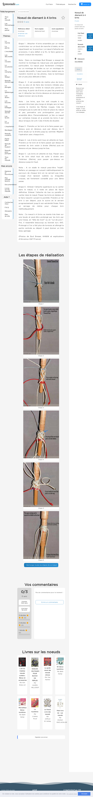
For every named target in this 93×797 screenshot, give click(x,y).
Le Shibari (7, 76)
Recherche (72, 4)
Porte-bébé (7, 139)
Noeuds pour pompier (8, 152)
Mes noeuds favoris (7, 179)
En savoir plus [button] (72, 794)
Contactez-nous (8, 203)
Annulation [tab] (80, 73)
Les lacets (7, 117)
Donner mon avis (24, 602)
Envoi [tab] (78, 69)
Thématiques (60, 4)
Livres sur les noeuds (7, 189)
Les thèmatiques (8, 24)
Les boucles (8, 101)
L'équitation (8, 126)
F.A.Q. (7, 207)
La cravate (8, 60)
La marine (7, 42)
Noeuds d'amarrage (8, 81)
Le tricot (7, 122)
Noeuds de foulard (8, 145)
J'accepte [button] (84, 793)
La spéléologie (8, 91)
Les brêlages (8, 106)
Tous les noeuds (7, 18)
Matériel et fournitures (8, 172)
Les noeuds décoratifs (23, 11)
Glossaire (8, 211)
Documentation (8, 184)
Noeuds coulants (8, 134)
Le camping (8, 71)
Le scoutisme (8, 66)
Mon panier (7, 29)
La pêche (7, 47)
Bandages (8, 130)
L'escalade (8, 51)
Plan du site (7, 215)
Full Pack (49, 4)
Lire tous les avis (24, 609)
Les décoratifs (8, 55)
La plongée (8, 86)
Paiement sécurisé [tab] (79, 79)
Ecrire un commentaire (49, 602)
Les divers (7, 96)
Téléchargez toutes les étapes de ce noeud (41, 565)
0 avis (26, 22)
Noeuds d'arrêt (8, 111)
